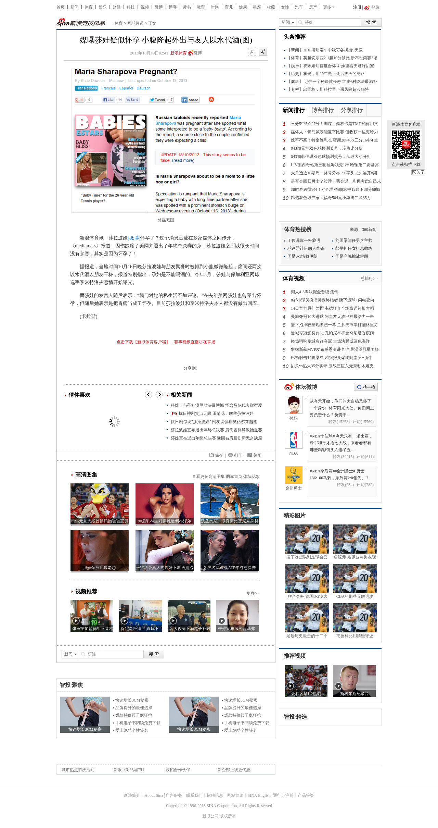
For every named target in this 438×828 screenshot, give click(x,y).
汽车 (299, 7)
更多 (327, 7)
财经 (117, 7)
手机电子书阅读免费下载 (137, 722)
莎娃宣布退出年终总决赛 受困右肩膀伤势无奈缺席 (216, 438)
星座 (257, 7)
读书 (187, 7)
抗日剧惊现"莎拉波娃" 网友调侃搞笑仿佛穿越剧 (214, 421)
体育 (89, 7)
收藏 (271, 7)
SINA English (259, 795)
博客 (173, 7)
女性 (285, 7)
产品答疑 (306, 795)
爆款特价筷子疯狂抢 (133, 715)
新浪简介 (132, 795)
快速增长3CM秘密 (132, 700)
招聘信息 (215, 795)
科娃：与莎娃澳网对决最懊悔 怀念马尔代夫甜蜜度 (216, 405)
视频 (145, 7)
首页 (60, 7)
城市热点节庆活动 (78, 769)
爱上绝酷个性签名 (131, 730)
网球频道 (135, 23)
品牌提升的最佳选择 (133, 707)
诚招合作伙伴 (178, 769)
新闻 (74, 7)
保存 (219, 455)
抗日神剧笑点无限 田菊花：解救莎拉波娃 (216, 413)
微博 (159, 7)
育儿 (229, 7)
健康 (243, 7)
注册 (357, 7)
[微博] (134, 237)
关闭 (418, 172)
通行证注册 (283, 795)
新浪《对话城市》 (130, 769)
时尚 (215, 7)
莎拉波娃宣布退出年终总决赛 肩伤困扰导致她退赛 (216, 430)
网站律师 (235, 795)
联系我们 (194, 795)
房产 (313, 7)
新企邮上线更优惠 (234, 769)
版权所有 (228, 816)
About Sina (153, 795)
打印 (238, 455)
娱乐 (103, 7)
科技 (131, 7)
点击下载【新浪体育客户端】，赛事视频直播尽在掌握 (166, 341)
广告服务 (174, 795)
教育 (201, 7)
